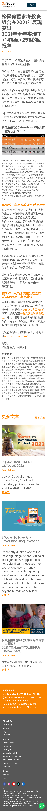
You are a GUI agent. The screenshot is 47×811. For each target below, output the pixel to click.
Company (7, 724)
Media (6, 728)
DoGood (7, 766)
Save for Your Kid (11, 759)
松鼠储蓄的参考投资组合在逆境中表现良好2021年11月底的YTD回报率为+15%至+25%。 (23, 646)
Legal (5, 731)
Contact (6, 734)
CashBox (7, 746)
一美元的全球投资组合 (23, 315)
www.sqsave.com (15, 336)
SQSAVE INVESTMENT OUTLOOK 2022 (17, 464)
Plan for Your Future (12, 756)
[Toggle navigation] (43, 5)
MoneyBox (7, 749)
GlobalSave (8, 742)
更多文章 (40, 418)
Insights (6, 774)
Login (32, 5)
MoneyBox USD (10, 753)
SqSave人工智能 (33, 310)
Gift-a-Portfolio (10, 763)
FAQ (5, 778)
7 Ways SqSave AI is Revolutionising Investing (21, 539)
